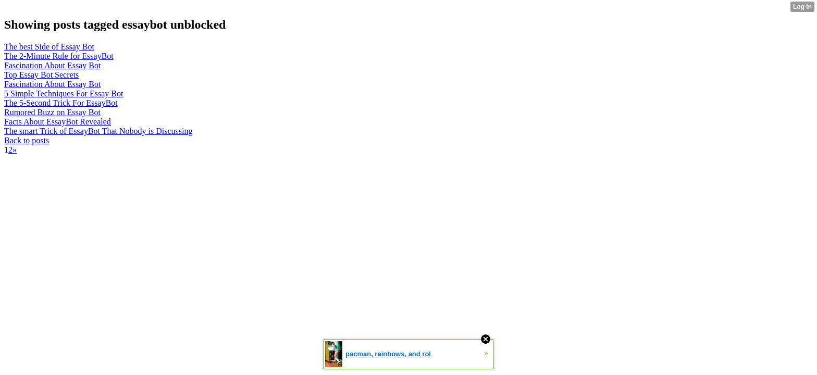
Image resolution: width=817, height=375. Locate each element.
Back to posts (26, 140)
